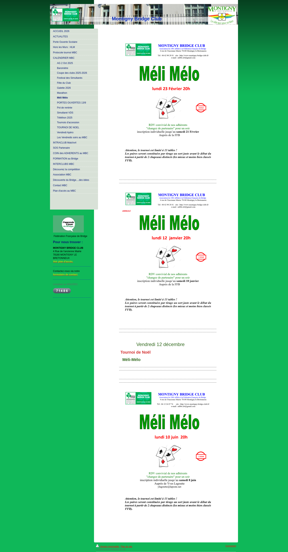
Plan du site (126, 546)
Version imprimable (108, 546)
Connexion (230, 546)
